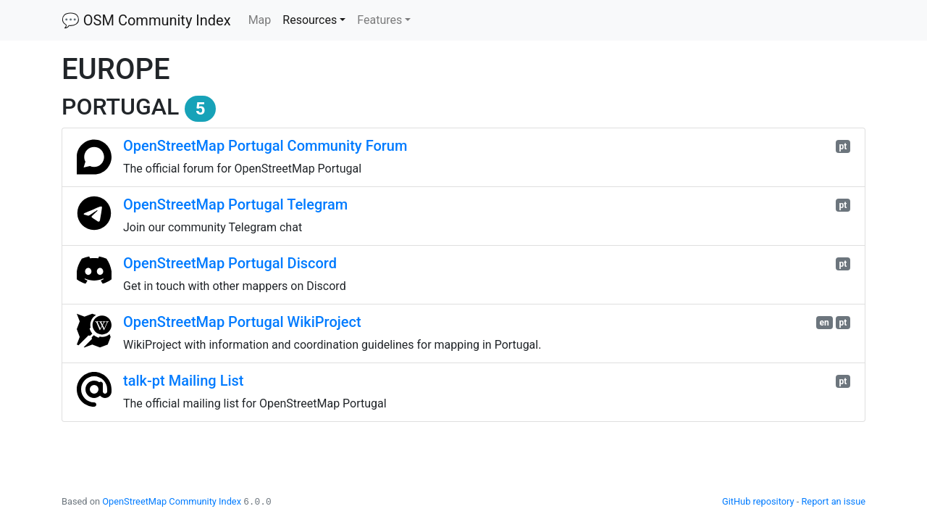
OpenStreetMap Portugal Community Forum (265, 145)
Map (262, 19)
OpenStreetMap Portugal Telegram (235, 204)
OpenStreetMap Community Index (171, 501)
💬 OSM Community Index (146, 20)
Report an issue (833, 501)
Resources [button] (309, 20)
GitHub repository (758, 501)
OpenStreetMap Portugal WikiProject (242, 322)
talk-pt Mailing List (183, 380)
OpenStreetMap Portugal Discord (230, 263)
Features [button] (379, 20)
